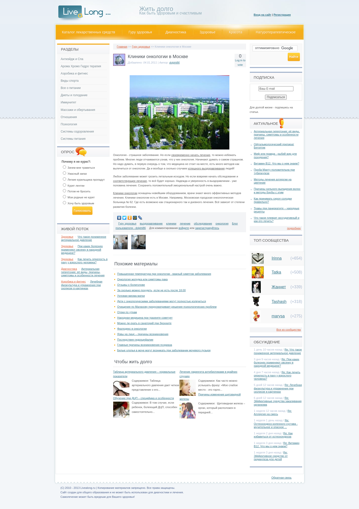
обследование (203, 223)
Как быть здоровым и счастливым (170, 11)
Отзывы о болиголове (131, 284)
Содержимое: (140, 380)
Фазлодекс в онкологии (132, 328)
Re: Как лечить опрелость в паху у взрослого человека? (277, 375)
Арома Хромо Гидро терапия (81, 66)
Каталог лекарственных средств (88, 32)
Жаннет (279, 287)
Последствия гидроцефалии (135, 339)
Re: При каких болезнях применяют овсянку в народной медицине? (276, 362)
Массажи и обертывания (78, 110)
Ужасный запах (75, 173)
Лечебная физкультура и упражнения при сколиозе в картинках (81, 285)
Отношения (69, 117)
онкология (222, 223)
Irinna (277, 258)
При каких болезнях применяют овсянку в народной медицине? (82, 249)
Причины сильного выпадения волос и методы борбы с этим (277, 190)
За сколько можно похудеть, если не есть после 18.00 (151, 290)
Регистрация (282, 14)
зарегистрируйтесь (207, 227)
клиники (171, 223)
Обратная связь (281, 477)
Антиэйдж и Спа (72, 59)
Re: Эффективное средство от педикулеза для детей (271, 455)
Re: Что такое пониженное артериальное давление (278, 351)
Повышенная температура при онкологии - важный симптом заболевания (164, 273)
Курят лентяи (74, 185)
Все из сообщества (288, 329)
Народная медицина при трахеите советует (145, 317)
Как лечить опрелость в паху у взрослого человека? (84, 261)
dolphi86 (174, 62)
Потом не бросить (76, 191)
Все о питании (71, 88)
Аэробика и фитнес (74, 73)
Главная (122, 46)
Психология (69, 124)
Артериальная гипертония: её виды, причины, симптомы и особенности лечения (82, 272)
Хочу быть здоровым (78, 203)
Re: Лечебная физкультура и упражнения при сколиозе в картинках (278, 388)
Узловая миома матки (131, 295)
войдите (184, 227)
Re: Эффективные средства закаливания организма (278, 401)
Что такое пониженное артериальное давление (83, 238)
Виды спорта (70, 80)
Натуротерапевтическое (276, 32)
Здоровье (208, 32)
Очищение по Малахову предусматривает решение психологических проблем (166, 306)
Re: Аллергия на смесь (273, 412)
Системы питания (73, 139)
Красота (236, 32)
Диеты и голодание (74, 95)
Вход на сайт (262, 14)
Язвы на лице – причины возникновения (142, 334)
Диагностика (176, 32)
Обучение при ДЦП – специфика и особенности (143, 398)
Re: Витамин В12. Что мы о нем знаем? (276, 444)
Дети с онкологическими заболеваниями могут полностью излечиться (161, 301)
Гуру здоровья (140, 32)
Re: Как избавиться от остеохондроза (273, 435)
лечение (185, 223)
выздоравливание (151, 223)
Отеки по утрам (127, 312)
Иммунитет (68, 102)
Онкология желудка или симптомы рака (142, 279)
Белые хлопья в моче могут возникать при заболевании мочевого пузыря (163, 350)
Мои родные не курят (79, 197)
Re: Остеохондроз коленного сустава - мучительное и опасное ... (276, 423)
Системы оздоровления (77, 131)
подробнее (294, 228)
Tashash (279, 301)
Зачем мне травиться (79, 167)
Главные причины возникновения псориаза (144, 344)
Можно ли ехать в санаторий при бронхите (144, 323)
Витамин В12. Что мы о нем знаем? (276, 163)
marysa (278, 316)
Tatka (276, 272)
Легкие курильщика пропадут (84, 179)
